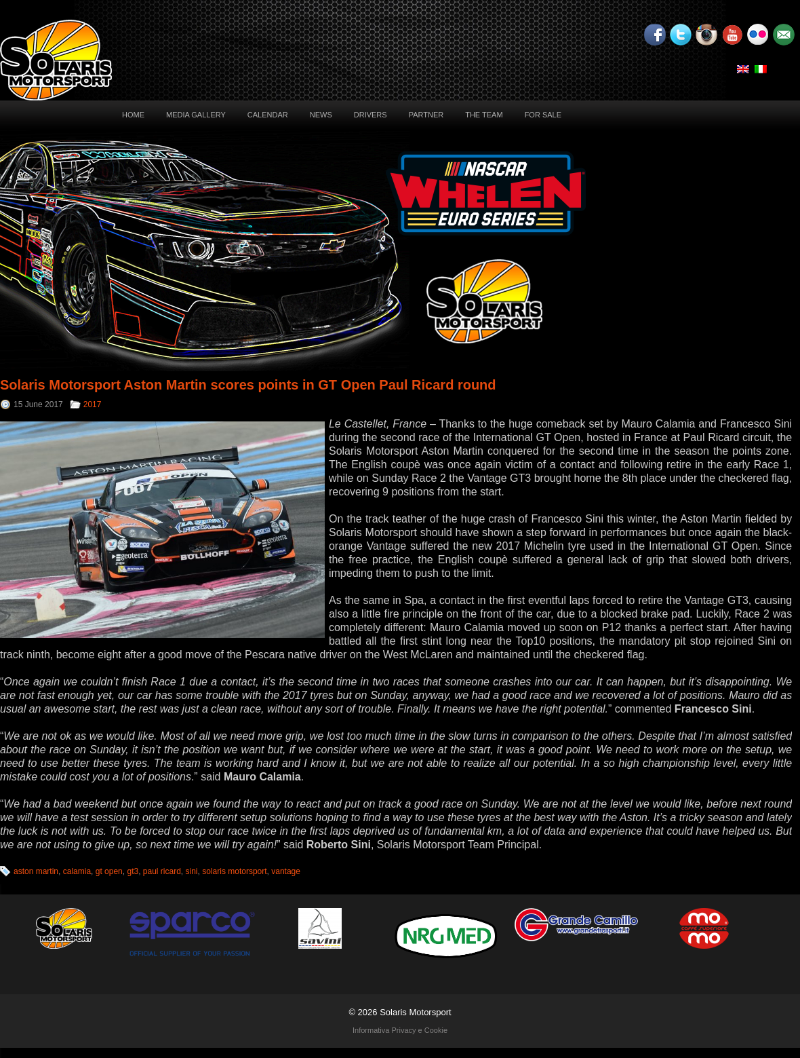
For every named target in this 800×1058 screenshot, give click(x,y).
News (321, 115)
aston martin (36, 871)
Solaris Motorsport (415, 1012)
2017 (92, 404)
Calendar (267, 115)
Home (133, 115)
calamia (77, 871)
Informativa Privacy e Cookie (400, 1030)
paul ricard (162, 871)
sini (192, 871)
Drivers (370, 115)
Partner (426, 115)
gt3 (132, 871)
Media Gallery (196, 115)
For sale (543, 115)
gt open (109, 871)
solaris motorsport (234, 871)
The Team (483, 115)
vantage (285, 871)
